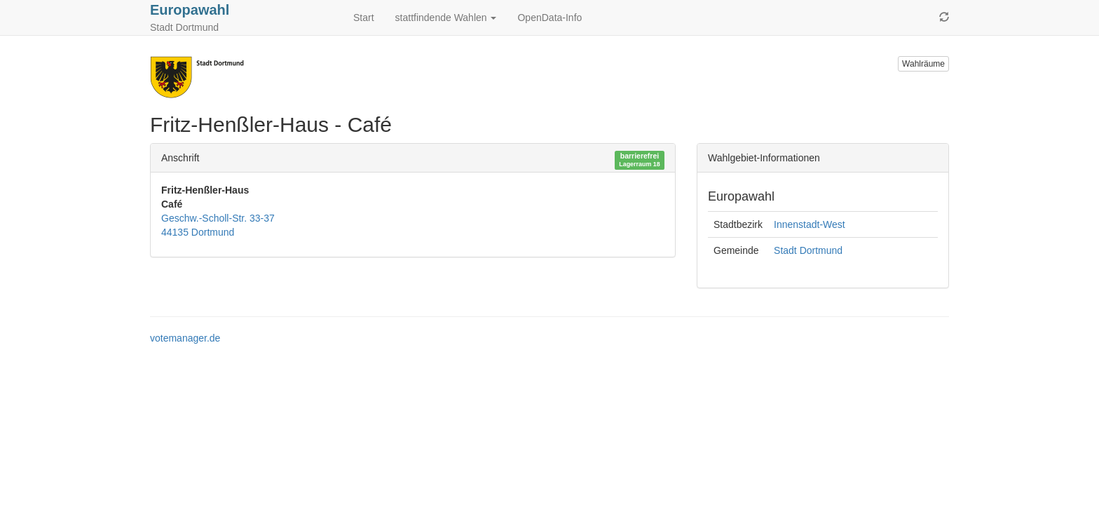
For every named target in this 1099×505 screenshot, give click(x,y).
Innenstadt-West (809, 224)
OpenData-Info (549, 17)
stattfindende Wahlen (446, 17)
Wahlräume (923, 64)
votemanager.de (185, 338)
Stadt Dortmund (808, 250)
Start (363, 17)
